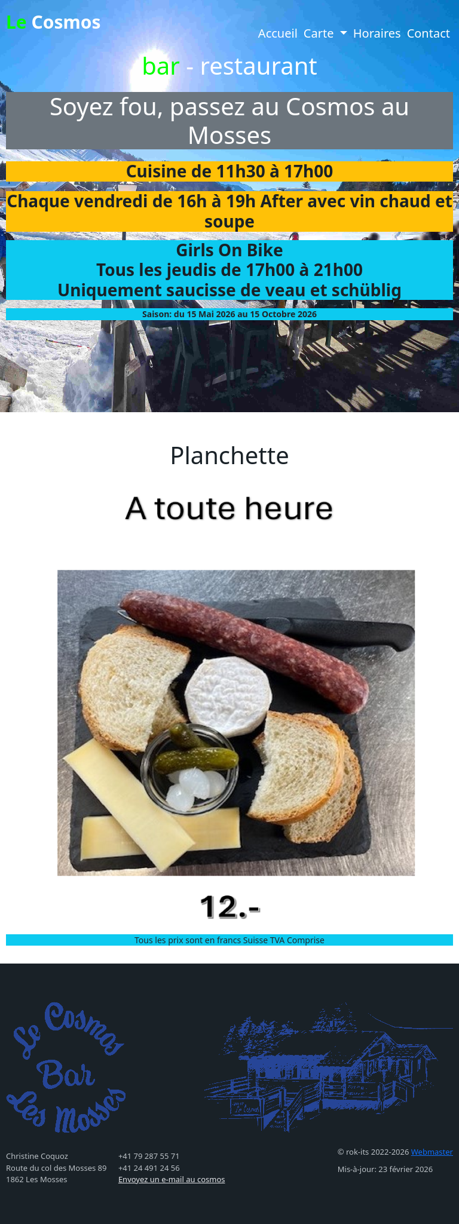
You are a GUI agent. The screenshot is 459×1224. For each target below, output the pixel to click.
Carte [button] (320, 33)
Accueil (278, 33)
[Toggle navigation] (119, 9)
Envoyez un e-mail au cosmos (171, 1179)
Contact (428, 33)
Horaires (377, 33)
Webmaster (432, 1151)
